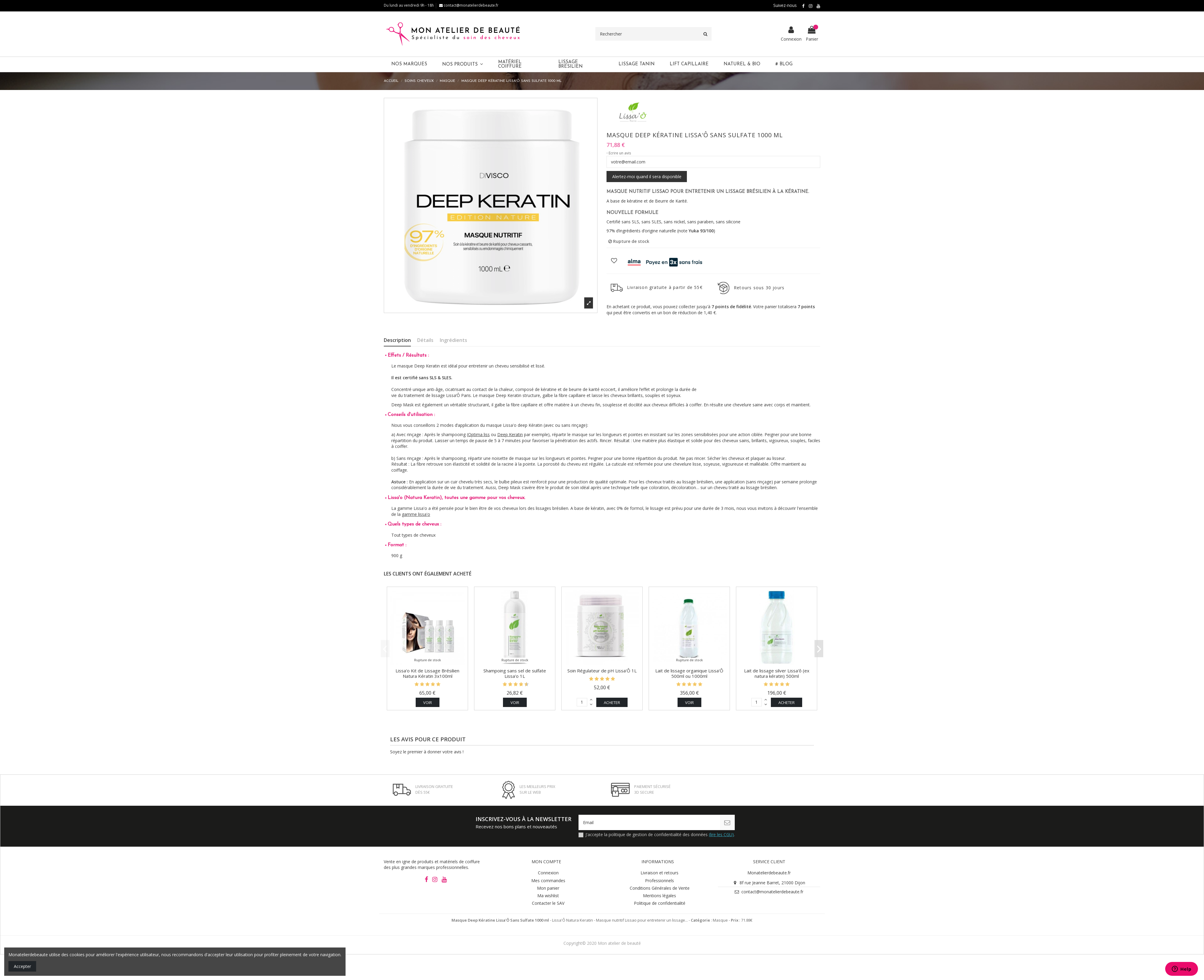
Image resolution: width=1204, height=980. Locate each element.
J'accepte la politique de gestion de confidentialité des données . (660, 834)
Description (397, 340)
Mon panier (548, 888)
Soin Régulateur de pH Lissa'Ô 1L (602, 671)
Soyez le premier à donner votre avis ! (427, 752)
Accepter (22, 966)
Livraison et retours (659, 873)
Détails (425, 340)
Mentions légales (659, 895)
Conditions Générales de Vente (660, 888)
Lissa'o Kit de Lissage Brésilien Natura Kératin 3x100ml (427, 673)
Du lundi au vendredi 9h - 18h (409, 5)
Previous (385, 648)
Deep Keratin (510, 434)
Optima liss (479, 434)
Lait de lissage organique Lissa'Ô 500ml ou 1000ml (689, 673)
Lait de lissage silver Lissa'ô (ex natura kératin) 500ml (776, 673)
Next (819, 648)
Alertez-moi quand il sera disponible (646, 176)
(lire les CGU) (721, 834)
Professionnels (659, 880)
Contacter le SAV (548, 903)
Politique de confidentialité (659, 903)
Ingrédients (453, 340)
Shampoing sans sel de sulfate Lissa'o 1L (514, 673)
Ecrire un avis (620, 153)
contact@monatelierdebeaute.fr (468, 5)
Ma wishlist (548, 895)
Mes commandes (548, 880)
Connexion (548, 873)
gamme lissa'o (416, 514)
